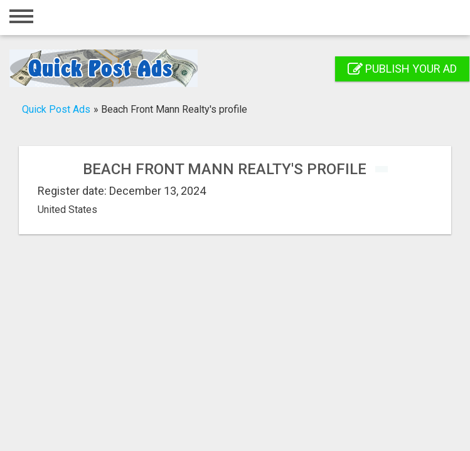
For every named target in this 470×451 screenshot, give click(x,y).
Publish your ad (402, 68)
